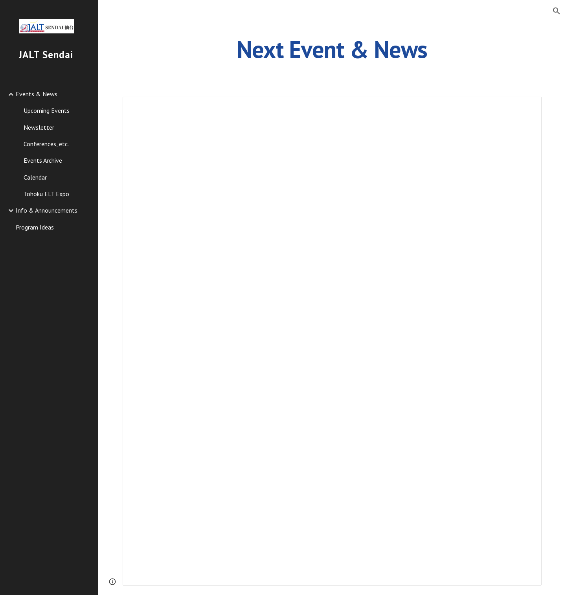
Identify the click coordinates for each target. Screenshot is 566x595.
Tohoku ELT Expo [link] (46, 194)
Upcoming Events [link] (47, 110)
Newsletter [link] (39, 127)
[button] (556, 11)
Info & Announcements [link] (46, 210)
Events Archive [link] (43, 160)
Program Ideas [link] (35, 227)
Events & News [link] (36, 94)
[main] (332, 49)
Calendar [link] (35, 177)
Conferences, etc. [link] (46, 144)
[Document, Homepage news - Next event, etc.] (332, 341)
